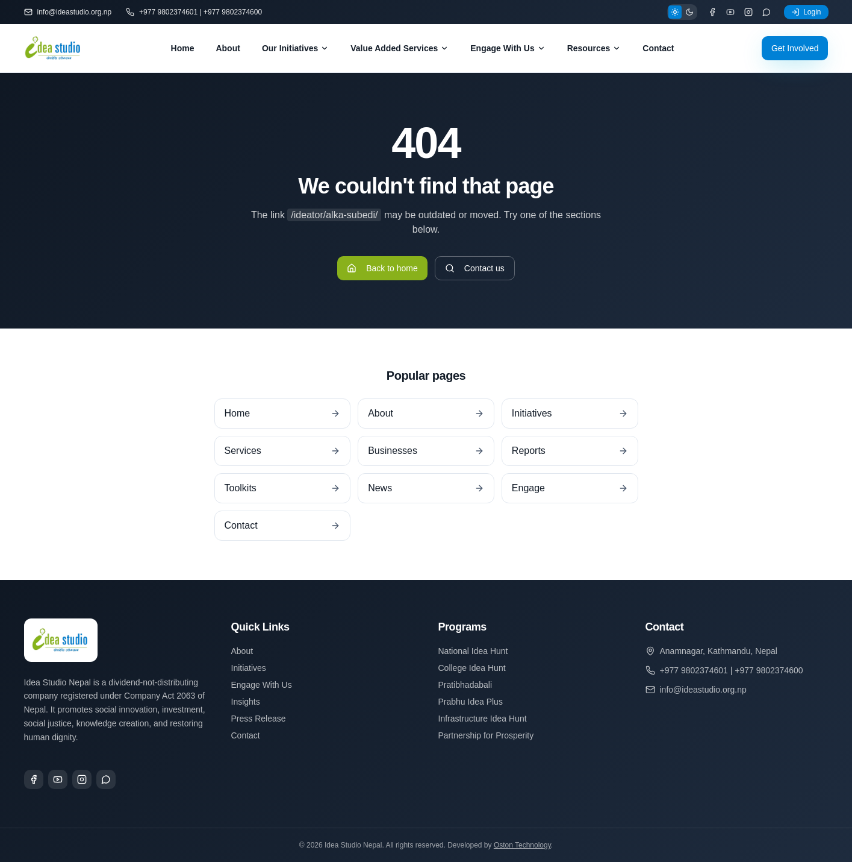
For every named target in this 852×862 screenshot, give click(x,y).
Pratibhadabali (465, 685)
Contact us (475, 268)
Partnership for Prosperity (486, 735)
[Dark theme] (689, 12)
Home (182, 48)
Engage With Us (507, 48)
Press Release (258, 718)
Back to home (382, 268)
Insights (245, 701)
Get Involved (795, 48)
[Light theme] (675, 12)
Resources (594, 48)
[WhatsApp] (766, 12)
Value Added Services (399, 48)
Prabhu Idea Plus (470, 701)
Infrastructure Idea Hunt (482, 718)
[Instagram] (748, 12)
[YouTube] (730, 12)
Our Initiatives (295, 48)
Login (806, 12)
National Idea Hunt (473, 651)
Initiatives (248, 668)
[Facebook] (712, 12)
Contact (658, 48)
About (228, 48)
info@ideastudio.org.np (68, 12)
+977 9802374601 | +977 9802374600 (194, 12)
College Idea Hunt (472, 668)
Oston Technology (522, 845)
